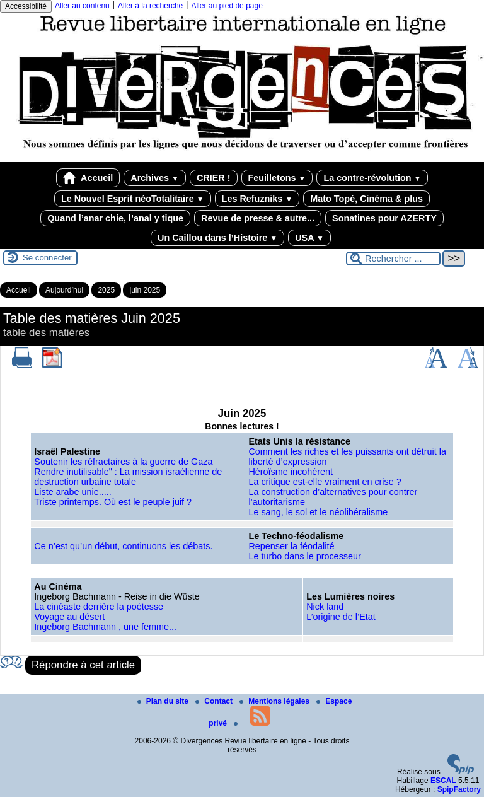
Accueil (88, 178)
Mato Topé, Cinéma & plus (366, 199)
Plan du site (164, 701)
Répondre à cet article (83, 665)
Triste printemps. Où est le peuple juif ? (113, 502)
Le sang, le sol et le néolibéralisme (318, 512)
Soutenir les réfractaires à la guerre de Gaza (123, 462)
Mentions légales (275, 701)
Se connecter (47, 257)
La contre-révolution (372, 178)
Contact (214, 701)
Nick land (324, 607)
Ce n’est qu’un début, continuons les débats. (123, 546)
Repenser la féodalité (291, 546)
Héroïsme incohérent (290, 472)
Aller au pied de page (226, 5)
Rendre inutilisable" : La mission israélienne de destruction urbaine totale (128, 477)
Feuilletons (277, 178)
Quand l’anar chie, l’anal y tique (115, 218)
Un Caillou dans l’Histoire (217, 238)
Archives (154, 178)
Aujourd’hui (64, 290)
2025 (106, 290)
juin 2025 (144, 290)
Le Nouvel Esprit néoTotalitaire (132, 199)
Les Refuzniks (257, 199)
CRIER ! (214, 178)
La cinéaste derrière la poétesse (98, 607)
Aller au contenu (82, 5)
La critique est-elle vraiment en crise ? (324, 482)
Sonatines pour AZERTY (384, 218)
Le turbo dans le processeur (304, 556)
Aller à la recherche (150, 5)
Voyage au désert (69, 617)
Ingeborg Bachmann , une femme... (105, 627)
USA (309, 238)
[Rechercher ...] (393, 258)
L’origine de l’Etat (341, 617)
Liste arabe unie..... (72, 492)
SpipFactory (459, 789)
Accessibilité (26, 6)
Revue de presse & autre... (257, 218)
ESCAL (443, 780)
